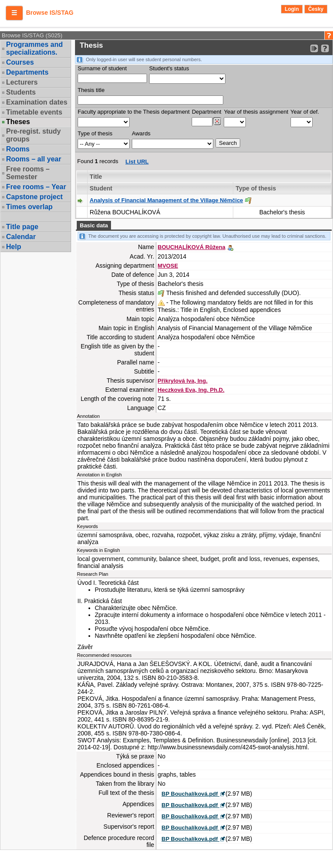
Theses (18, 122)
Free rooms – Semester (27, 172)
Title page (22, 226)
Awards (141, 133)
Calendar (21, 236)
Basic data (94, 225)
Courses (20, 62)
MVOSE (168, 265)
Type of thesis (95, 133)
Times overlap (29, 206)
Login (292, 9)
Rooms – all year (33, 159)
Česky (315, 9)
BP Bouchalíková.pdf (190, 794)
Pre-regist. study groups (33, 135)
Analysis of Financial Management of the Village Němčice (166, 200)
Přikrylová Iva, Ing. (183, 380)
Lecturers (22, 82)
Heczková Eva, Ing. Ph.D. (191, 390)
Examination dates (36, 102)
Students (21, 92)
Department (206, 111)
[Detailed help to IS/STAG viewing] (325, 48)
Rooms (17, 149)
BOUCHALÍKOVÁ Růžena (191, 247)
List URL (136, 161)
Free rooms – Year (36, 186)
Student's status (169, 68)
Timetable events (34, 112)
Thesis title (91, 90)
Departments (27, 72)
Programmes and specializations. (34, 48)
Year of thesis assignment (256, 111)
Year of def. (305, 111)
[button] (14, 13)
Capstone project (34, 196)
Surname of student (102, 68)
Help (13, 246)
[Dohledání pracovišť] (217, 121)
